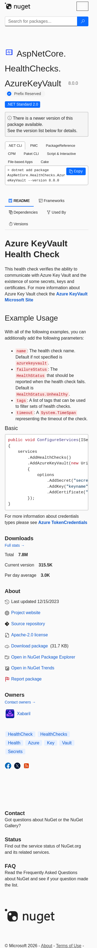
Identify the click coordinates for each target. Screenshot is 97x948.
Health (14, 743)
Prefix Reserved (27, 94)
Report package (26, 679)
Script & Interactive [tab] (61, 154)
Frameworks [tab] (51, 200)
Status (13, 839)
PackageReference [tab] (60, 146)
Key (50, 743)
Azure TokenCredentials (62, 522)
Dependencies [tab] (23, 212)
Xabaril (23, 713)
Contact (15, 813)
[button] (76, 171)
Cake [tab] (45, 162)
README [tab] (19, 200)
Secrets (15, 751)
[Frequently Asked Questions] (10, 866)
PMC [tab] (34, 146)
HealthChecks (53, 734)
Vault (66, 743)
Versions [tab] (18, 224)
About (46, 945)
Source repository (28, 623)
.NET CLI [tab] (15, 146)
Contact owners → (20, 702)
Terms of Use (68, 945)
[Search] (82, 21)
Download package (29, 646)
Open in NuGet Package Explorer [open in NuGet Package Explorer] (43, 657)
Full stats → (15, 545)
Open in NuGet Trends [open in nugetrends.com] (32, 668)
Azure (33, 743)
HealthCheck (20, 734)
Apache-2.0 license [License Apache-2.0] (29, 635)
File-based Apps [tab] (20, 162)
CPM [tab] (12, 154)
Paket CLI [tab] (31, 154)
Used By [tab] (56, 212)
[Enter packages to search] (41, 21)
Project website (26, 612)
